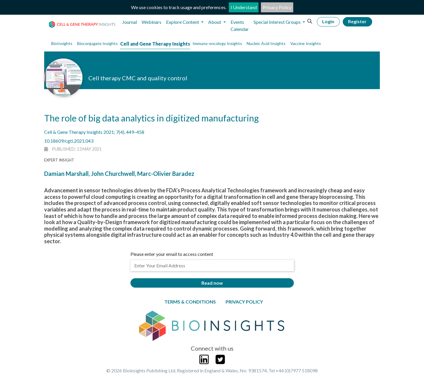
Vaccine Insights (305, 43)
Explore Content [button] (183, 22)
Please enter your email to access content (171, 254)
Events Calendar (240, 25)
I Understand (244, 7)
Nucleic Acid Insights (266, 43)
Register (357, 21)
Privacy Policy (277, 7)
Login (328, 21)
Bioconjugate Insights (97, 43)
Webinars (151, 22)
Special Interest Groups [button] (278, 22)
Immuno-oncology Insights (217, 43)
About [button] (215, 22)
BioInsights (61, 43)
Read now (212, 283)
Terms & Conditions (190, 301)
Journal (129, 22)
